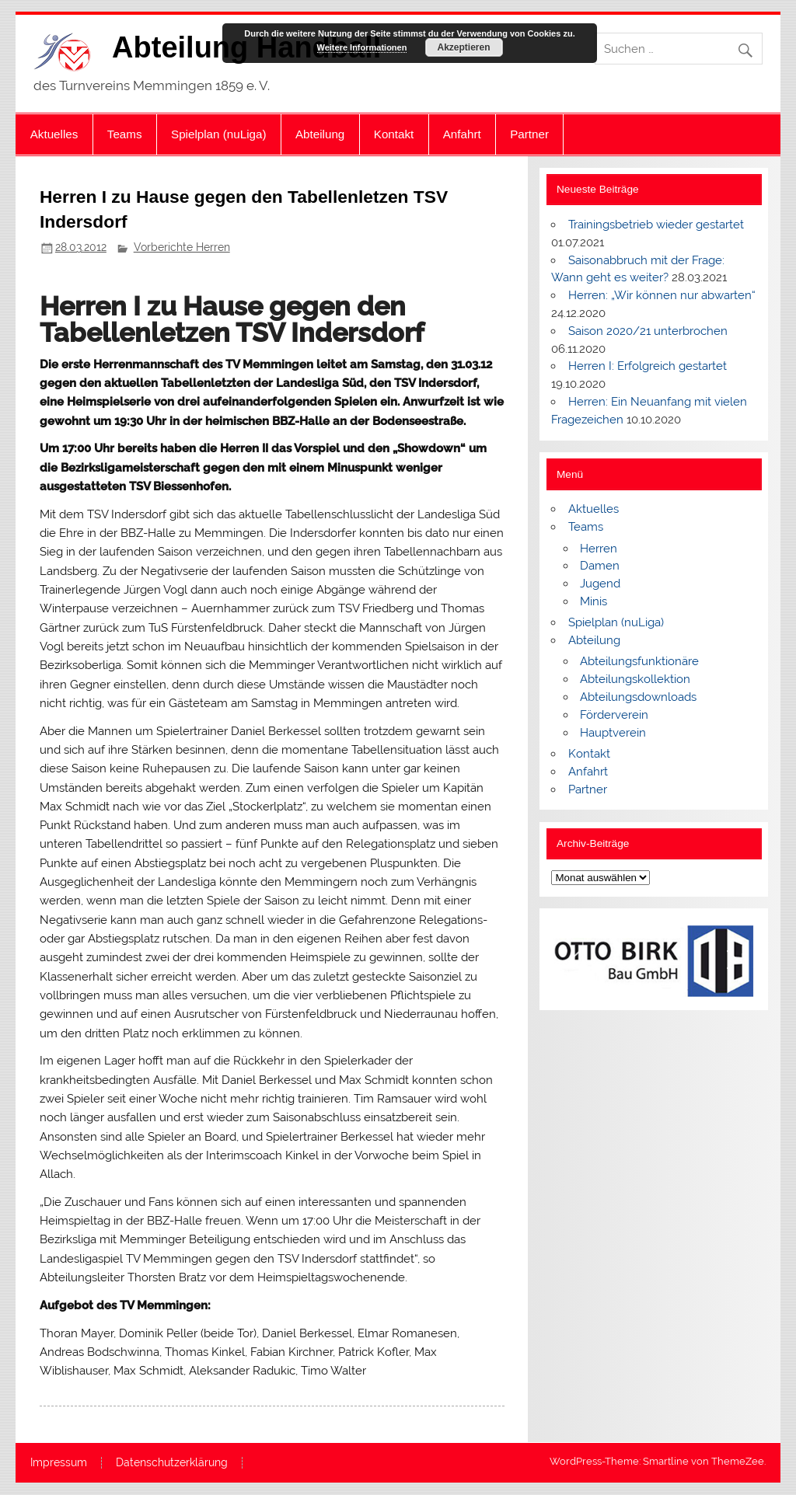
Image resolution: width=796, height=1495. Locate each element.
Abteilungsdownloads (638, 697)
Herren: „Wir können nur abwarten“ (662, 295)
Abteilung (319, 134)
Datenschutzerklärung (172, 1463)
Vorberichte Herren (182, 247)
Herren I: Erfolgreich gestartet (647, 366)
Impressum (58, 1463)
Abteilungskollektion (635, 679)
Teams (124, 134)
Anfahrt (462, 134)
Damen (600, 566)
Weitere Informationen (362, 47)
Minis (593, 601)
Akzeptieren (463, 47)
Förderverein (614, 715)
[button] (575, 959)
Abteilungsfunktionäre (639, 661)
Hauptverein (613, 733)
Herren (598, 549)
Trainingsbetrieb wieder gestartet (656, 225)
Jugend (600, 584)
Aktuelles (54, 134)
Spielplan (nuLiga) (218, 134)
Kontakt (394, 134)
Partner (529, 134)
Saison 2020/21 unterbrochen (648, 331)
